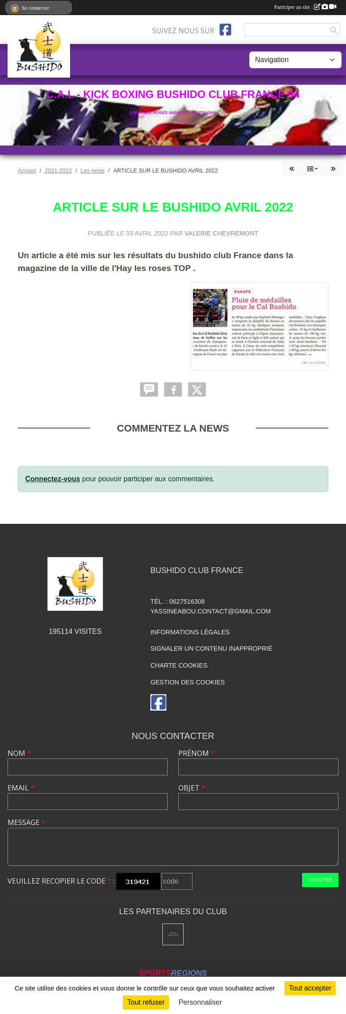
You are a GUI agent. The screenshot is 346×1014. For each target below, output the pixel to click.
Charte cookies (178, 665)
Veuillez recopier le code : (61, 881)
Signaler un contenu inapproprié (211, 648)
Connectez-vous (52, 479)
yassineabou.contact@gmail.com (210, 611)
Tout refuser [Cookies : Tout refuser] (146, 1002)
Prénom (196, 753)
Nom (19, 753)
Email (21, 788)
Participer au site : (305, 7)
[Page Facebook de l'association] (225, 29)
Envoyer (320, 880)
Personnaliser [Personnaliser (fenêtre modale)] (200, 1002)
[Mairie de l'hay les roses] (173, 934)
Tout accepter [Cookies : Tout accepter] (310, 988)
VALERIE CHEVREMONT (221, 233)
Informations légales (190, 632)
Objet (191, 788)
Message (26, 822)
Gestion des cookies (187, 682)
